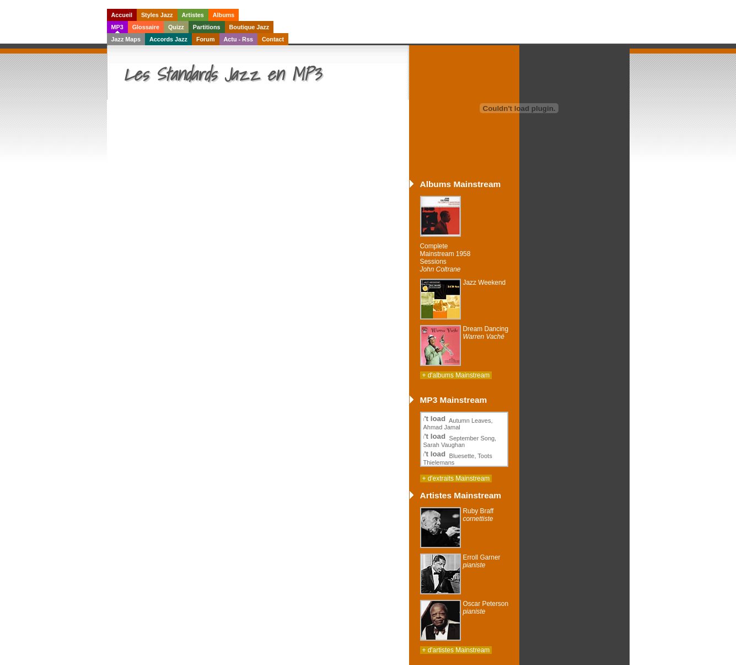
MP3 (117, 27)
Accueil (121, 15)
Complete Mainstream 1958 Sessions (445, 257)
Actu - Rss (238, 39)
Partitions (207, 27)
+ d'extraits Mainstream (456, 478)
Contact (273, 39)
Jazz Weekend (484, 282)
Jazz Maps (126, 39)
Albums (224, 15)
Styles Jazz (157, 15)
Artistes (193, 15)
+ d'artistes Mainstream (456, 650)
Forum (205, 39)
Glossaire (145, 27)
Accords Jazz (168, 39)
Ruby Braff (478, 515)
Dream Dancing (486, 333)
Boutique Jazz (249, 27)
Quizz (176, 27)
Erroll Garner (482, 561)
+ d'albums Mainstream (456, 375)
